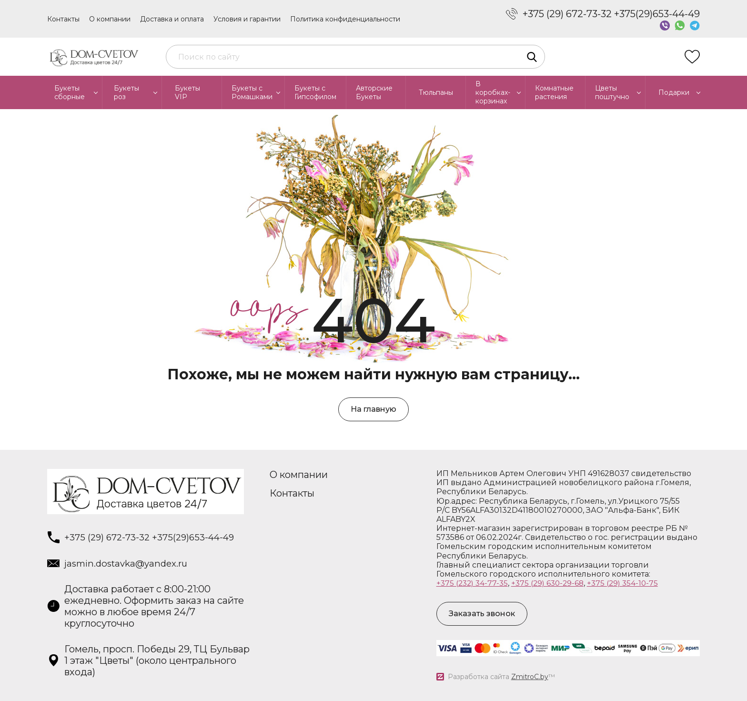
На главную (373, 409)
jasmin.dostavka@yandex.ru (130, 564)
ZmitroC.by (529, 676)
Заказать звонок (482, 613)
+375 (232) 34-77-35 (473, 583)
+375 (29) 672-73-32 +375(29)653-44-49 (611, 14)
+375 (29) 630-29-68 (552, 583)
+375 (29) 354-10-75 (630, 583)
